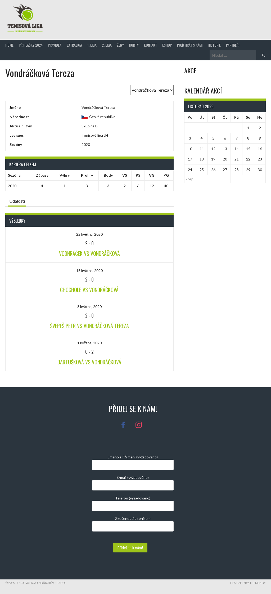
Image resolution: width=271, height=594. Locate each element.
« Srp (189, 179)
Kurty (134, 45)
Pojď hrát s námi (189, 45)
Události (17, 200)
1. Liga (92, 45)
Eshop (167, 45)
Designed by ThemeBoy (248, 582)
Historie (214, 45)
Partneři (232, 45)
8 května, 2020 (89, 306)
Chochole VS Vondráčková (89, 290)
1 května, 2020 (89, 343)
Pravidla (54, 45)
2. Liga (107, 45)
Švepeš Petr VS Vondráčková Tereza (89, 326)
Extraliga (74, 45)
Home (9, 45)
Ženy (120, 45)
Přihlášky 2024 (31, 45)
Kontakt (150, 45)
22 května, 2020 (89, 234)
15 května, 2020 (89, 270)
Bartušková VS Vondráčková (89, 362)
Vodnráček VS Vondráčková (89, 253)
